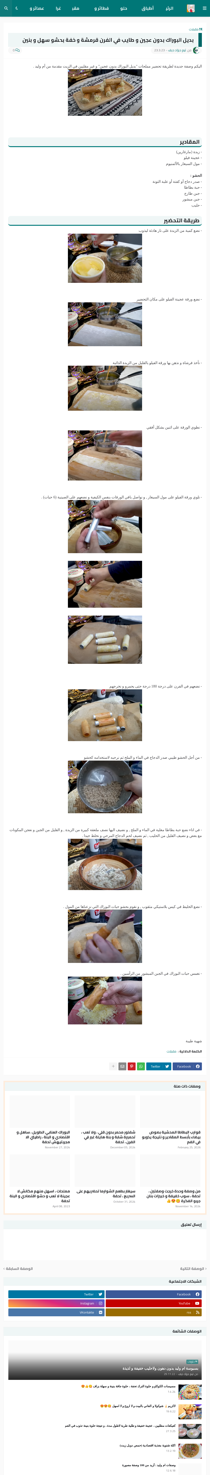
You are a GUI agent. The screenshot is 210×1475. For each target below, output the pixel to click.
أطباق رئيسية (147, 10)
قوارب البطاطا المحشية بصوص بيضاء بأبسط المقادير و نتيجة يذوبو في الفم (171, 1137)
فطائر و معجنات (101, 10)
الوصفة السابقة (19, 1268)
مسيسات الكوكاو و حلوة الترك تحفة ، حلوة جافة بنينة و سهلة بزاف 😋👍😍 (128, 1386)
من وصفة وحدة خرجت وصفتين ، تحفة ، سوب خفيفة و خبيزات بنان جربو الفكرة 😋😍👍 (173, 1196)
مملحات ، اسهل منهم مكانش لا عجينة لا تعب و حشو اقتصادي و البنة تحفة (40, 1196)
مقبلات (75, 10)
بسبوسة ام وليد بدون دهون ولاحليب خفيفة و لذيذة (160, 1368)
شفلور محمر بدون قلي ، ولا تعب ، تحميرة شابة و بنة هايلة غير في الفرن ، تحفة (108, 1137)
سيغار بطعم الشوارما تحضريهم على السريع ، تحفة (105, 1193)
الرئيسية (169, 10)
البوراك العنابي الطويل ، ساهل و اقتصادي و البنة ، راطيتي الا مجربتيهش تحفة (43, 1137)
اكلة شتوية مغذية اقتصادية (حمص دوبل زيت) (147, 1445)
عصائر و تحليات (37, 10)
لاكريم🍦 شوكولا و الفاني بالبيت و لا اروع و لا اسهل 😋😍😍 (137, 1406)
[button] (204, 8)
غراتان (58, 10)
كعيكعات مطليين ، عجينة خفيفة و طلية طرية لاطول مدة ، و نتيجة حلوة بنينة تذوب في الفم (120, 1425)
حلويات (123, 10)
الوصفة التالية (192, 1268)
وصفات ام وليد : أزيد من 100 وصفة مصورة (148, 1465)
